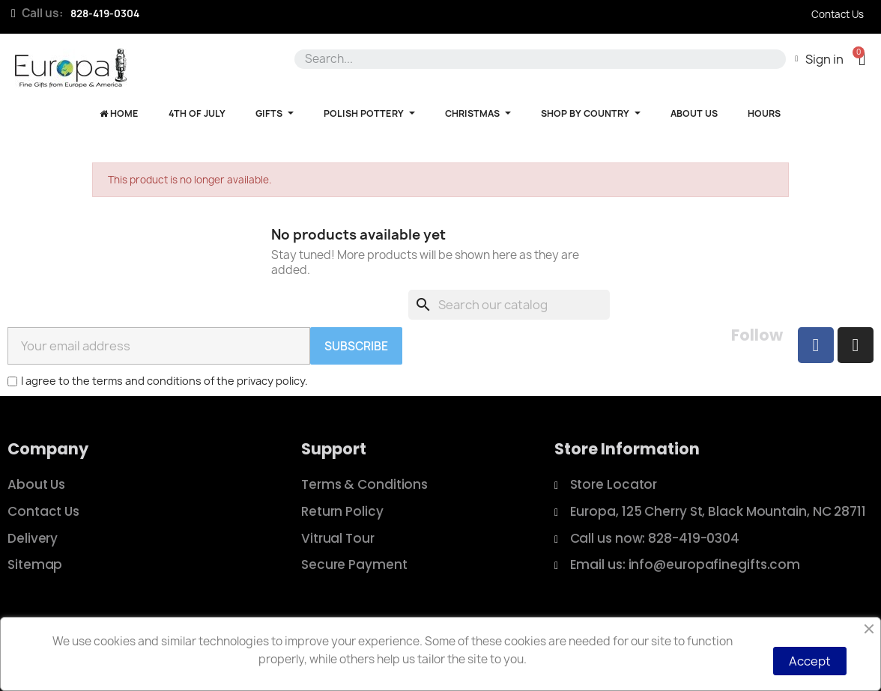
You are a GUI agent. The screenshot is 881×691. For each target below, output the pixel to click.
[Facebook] (816, 345)
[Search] (509, 305)
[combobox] (537, 59)
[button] (862, 58)
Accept (810, 661)
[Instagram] (856, 345)
